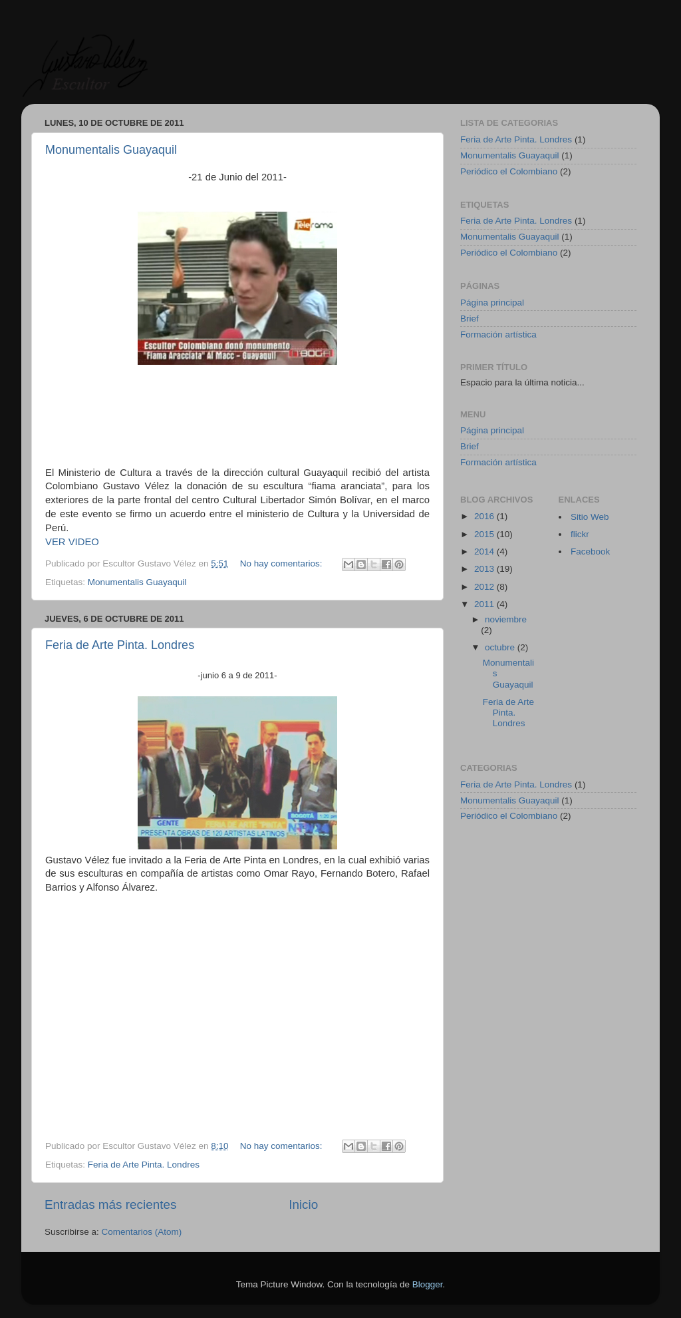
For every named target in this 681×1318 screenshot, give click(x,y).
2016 (485, 516)
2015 (485, 534)
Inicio (303, 1204)
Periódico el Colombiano (508, 171)
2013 (485, 569)
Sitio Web (590, 517)
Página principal (492, 303)
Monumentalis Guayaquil (111, 149)
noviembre (506, 619)
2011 (485, 604)
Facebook (590, 551)
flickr (580, 534)
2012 (485, 587)
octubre (501, 647)
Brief (469, 319)
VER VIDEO (72, 542)
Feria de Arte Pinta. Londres (119, 645)
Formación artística (498, 334)
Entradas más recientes (110, 1204)
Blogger (427, 1284)
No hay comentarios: (282, 563)
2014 (485, 551)
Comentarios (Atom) (142, 1232)
